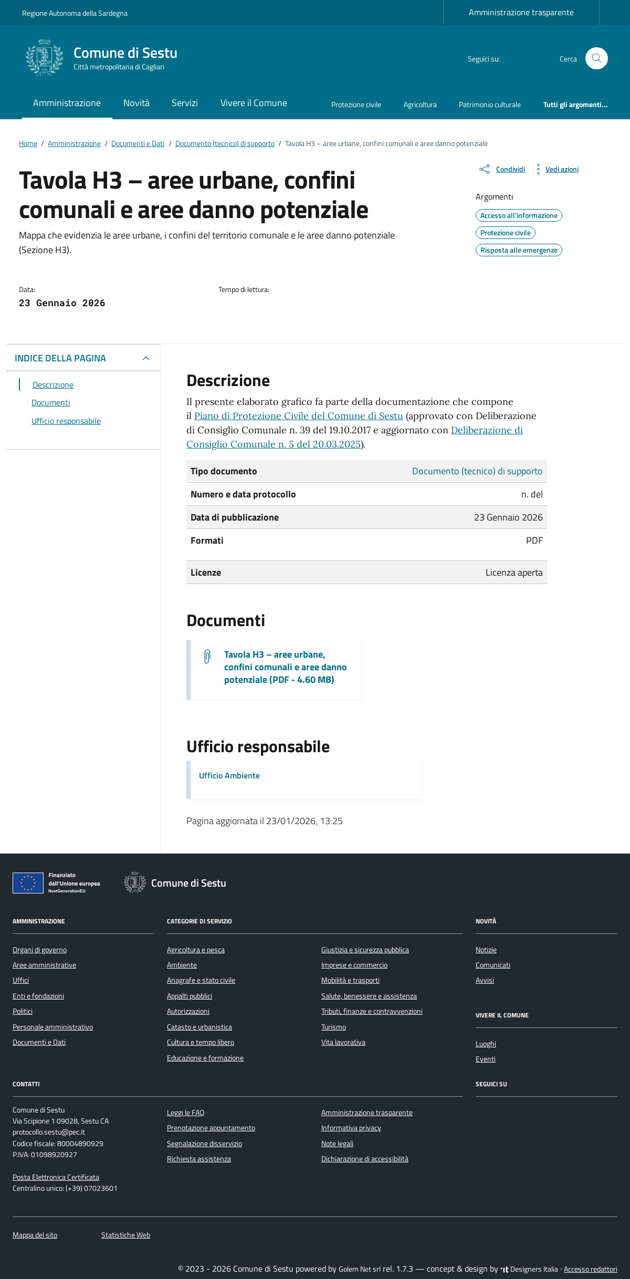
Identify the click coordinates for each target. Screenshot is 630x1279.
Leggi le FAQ (185, 1112)
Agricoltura (420, 104)
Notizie (486, 949)
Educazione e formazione (205, 1058)
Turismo (333, 1027)
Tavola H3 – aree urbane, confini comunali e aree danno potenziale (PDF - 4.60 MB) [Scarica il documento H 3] (285, 667)
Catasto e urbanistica (199, 1027)
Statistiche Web (125, 1235)
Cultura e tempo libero (200, 1042)
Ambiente (182, 965)
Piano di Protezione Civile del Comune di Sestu (298, 416)
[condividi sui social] (501, 169)
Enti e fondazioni (38, 996)
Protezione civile (356, 104)
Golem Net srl (360, 1269)
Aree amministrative (44, 965)
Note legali (337, 1143)
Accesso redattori (590, 1269)
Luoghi (486, 1043)
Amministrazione (67, 103)
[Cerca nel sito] (596, 58)
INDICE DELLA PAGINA (60, 358)
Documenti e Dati (39, 1042)
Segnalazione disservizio (204, 1143)
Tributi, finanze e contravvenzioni (372, 1011)
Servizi (185, 103)
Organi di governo (40, 949)
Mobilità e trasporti (350, 980)
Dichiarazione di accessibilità (364, 1158)
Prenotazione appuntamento (211, 1128)
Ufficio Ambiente (229, 775)
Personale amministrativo (53, 1027)
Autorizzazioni (188, 1011)
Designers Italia (529, 1269)
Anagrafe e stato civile (201, 980)
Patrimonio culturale (490, 104)
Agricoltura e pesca (196, 949)
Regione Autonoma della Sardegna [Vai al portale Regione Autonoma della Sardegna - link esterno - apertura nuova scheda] (75, 12)
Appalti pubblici (189, 996)
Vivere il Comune (253, 103)
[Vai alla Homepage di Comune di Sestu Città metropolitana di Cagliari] (106, 58)
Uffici (21, 980)
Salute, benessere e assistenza (369, 996)
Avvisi (485, 980)
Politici (23, 1011)
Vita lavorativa (343, 1042)
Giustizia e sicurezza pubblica (365, 949)
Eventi (486, 1059)
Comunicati (493, 965)
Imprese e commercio (354, 965)
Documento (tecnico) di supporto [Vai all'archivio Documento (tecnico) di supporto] (477, 471)
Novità (136, 103)
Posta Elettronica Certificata (56, 1177)
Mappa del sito (35, 1235)
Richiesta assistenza (199, 1158)
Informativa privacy (351, 1128)
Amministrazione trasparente (521, 12)
